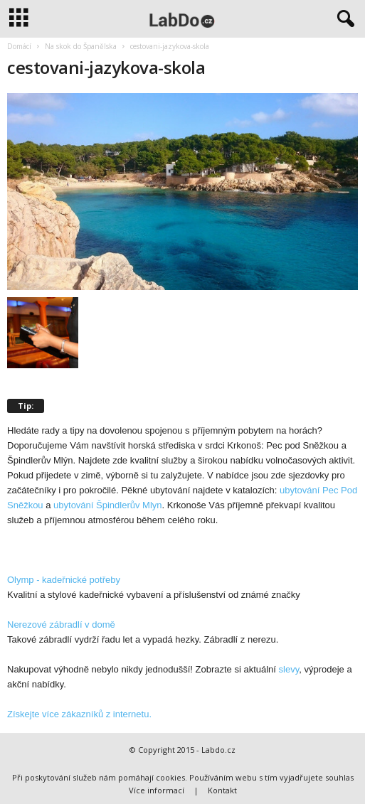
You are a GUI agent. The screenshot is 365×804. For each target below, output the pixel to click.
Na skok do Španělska (81, 46)
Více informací (156, 790)
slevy (289, 669)
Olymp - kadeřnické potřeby (63, 579)
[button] (343, 19)
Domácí (19, 46)
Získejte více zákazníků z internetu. (79, 714)
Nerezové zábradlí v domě (61, 624)
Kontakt (222, 790)
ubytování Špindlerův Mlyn (107, 505)
